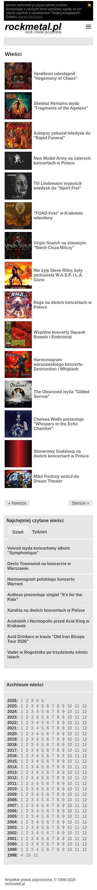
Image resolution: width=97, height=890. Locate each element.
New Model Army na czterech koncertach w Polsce (62, 160)
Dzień (18, 532)
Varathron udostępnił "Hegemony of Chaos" (56, 76)
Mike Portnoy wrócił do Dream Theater (56, 478)
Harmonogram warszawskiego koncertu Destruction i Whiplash (58, 364)
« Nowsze (17, 503)
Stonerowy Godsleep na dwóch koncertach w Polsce (61, 453)
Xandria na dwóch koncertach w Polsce (46, 610)
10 (69, 706)
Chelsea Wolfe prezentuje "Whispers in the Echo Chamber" (59, 424)
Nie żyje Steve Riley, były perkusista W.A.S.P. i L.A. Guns (58, 275)
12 (84, 706)
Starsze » (80, 503)
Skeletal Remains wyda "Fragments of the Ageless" (61, 105)
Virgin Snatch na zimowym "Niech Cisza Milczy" (60, 245)
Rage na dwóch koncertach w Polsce (63, 304)
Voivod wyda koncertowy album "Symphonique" (38, 550)
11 (77, 706)
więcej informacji (30, 17)
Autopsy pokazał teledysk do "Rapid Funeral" (62, 135)
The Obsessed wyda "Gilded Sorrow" (61, 394)
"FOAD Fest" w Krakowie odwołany (58, 215)
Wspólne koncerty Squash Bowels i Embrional (59, 334)
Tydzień (39, 532)
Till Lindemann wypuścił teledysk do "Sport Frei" (57, 185)
